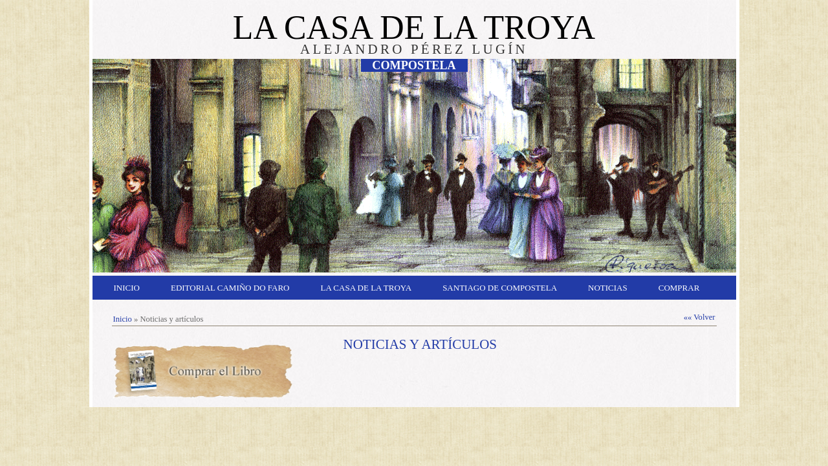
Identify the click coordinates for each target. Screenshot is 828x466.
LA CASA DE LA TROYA (414, 27)
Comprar (679, 288)
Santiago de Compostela (499, 288)
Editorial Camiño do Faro (230, 288)
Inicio (127, 288)
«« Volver (699, 317)
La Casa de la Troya (366, 288)
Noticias (607, 288)
